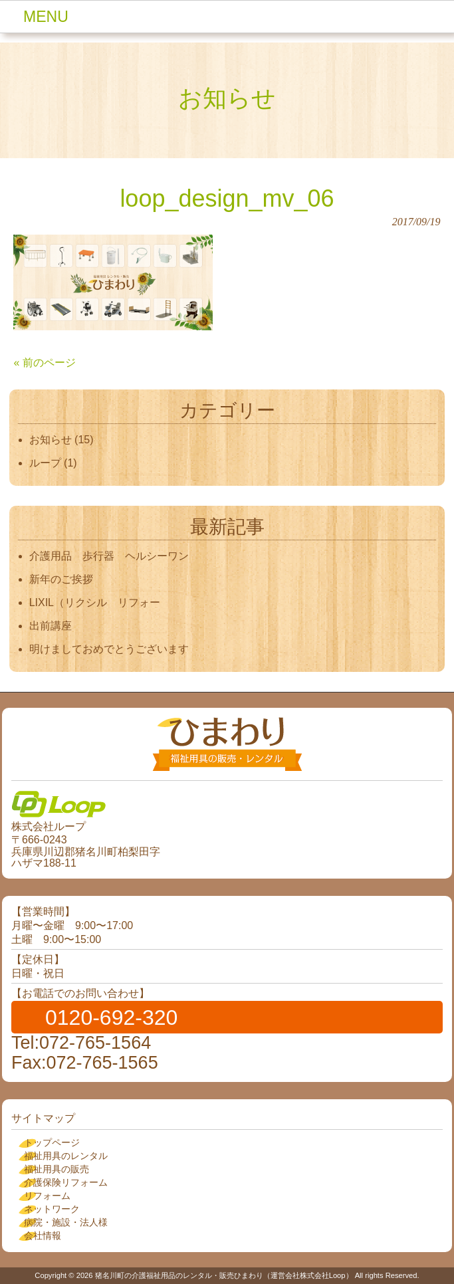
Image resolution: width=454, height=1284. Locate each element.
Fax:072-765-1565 (84, 1063)
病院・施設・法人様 (66, 1222)
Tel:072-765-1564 (81, 1043)
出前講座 (50, 625)
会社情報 (42, 1235)
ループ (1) (53, 463)
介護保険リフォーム (66, 1182)
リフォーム (47, 1195)
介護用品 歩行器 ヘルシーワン (109, 556)
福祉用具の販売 (56, 1169)
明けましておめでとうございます (109, 649)
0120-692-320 (111, 1017)
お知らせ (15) (61, 439)
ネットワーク (52, 1209)
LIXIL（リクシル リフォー (94, 602)
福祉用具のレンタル (66, 1155)
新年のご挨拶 (66, 579)
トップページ (52, 1142)
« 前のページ (44, 362)
